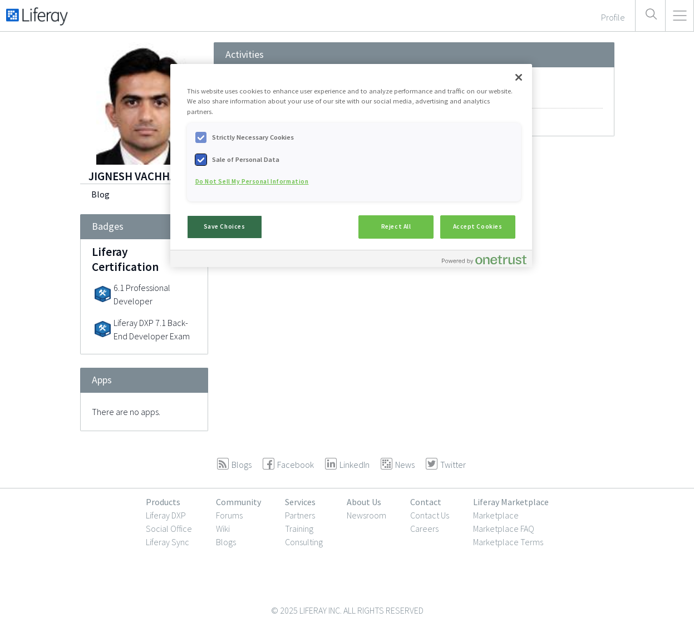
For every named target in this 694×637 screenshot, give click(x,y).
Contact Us (429, 515)
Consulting (304, 541)
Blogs (226, 541)
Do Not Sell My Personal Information (252, 181)
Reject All (396, 226)
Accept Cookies (478, 226)
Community (238, 501)
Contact (425, 501)
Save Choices (224, 226)
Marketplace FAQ (503, 528)
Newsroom (366, 515)
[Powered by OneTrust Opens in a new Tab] (484, 260)
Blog (100, 194)
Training (299, 528)
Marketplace (496, 515)
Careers (424, 528)
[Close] (518, 77)
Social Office (169, 528)
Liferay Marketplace (511, 501)
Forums (229, 515)
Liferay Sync (167, 541)
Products (163, 501)
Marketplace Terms (508, 541)
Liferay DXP (166, 515)
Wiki (223, 528)
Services (300, 501)
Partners (300, 515)
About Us (364, 501)
